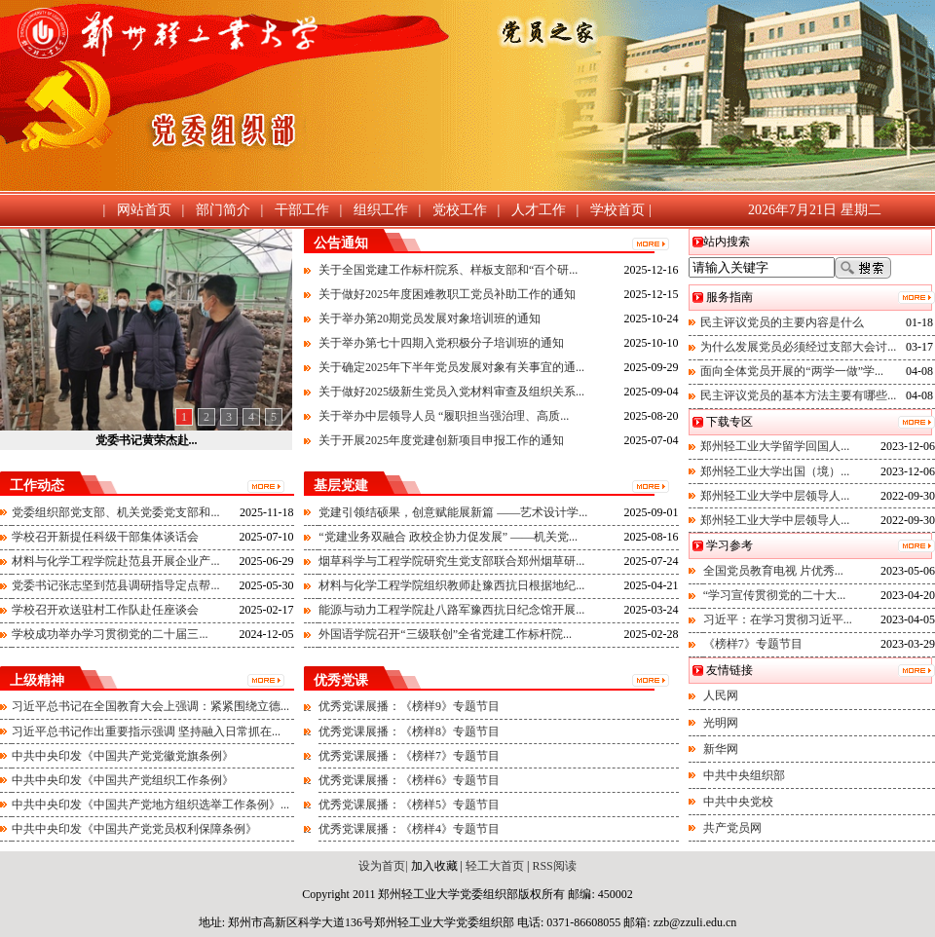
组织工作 (381, 210)
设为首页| (382, 866)
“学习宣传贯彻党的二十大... (774, 595)
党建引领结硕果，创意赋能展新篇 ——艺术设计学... (452, 512)
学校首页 (617, 210)
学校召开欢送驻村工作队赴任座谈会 (105, 610)
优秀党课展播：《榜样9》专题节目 (409, 706)
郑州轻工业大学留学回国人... (774, 446)
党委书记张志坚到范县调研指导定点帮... (115, 585)
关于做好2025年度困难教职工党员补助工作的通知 (447, 294)
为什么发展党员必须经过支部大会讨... (798, 347)
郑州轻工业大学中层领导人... (774, 496)
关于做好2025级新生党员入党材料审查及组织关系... (451, 391)
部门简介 (223, 210)
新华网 (720, 749)
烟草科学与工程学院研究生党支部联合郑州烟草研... (451, 561)
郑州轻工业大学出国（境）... (774, 471)
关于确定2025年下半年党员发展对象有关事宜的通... (451, 367)
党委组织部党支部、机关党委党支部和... (115, 512)
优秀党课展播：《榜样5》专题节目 (409, 804)
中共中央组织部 (744, 775)
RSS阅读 (554, 866)
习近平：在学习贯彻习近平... (777, 619)
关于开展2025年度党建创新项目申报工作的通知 (441, 440)
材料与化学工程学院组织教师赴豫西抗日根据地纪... (451, 585)
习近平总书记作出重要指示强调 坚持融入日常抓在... (146, 731)
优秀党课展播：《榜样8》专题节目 (409, 731)
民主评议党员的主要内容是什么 (782, 322)
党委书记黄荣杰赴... (146, 440)
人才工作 (538, 210)
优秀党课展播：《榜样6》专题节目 (409, 780)
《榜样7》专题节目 (753, 644)
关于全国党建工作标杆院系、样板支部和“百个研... (448, 270)
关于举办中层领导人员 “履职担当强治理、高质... (443, 416)
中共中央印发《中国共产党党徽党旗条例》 (123, 756)
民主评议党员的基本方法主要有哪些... (798, 395)
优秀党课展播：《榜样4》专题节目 (409, 829)
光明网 (720, 723)
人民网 (720, 695)
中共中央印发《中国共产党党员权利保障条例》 (134, 829)
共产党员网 (732, 828)
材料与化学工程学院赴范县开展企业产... (115, 561)
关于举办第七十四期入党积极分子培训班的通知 (441, 343)
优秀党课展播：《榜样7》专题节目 (409, 756)
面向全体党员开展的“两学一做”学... (791, 371)
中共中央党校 (738, 801)
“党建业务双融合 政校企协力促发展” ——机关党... (448, 536)
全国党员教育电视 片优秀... (773, 571)
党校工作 (459, 210)
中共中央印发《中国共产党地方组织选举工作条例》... (150, 804)
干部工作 (302, 210)
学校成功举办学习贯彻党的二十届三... (109, 634)
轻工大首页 (493, 866)
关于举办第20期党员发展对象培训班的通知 (429, 318)
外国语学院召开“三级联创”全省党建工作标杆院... (445, 634)
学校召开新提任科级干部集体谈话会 (105, 536)
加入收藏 (434, 866)
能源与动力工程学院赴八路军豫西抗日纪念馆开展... (451, 610)
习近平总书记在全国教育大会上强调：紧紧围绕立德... (150, 706)
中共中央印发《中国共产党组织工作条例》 (123, 780)
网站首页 (144, 210)
